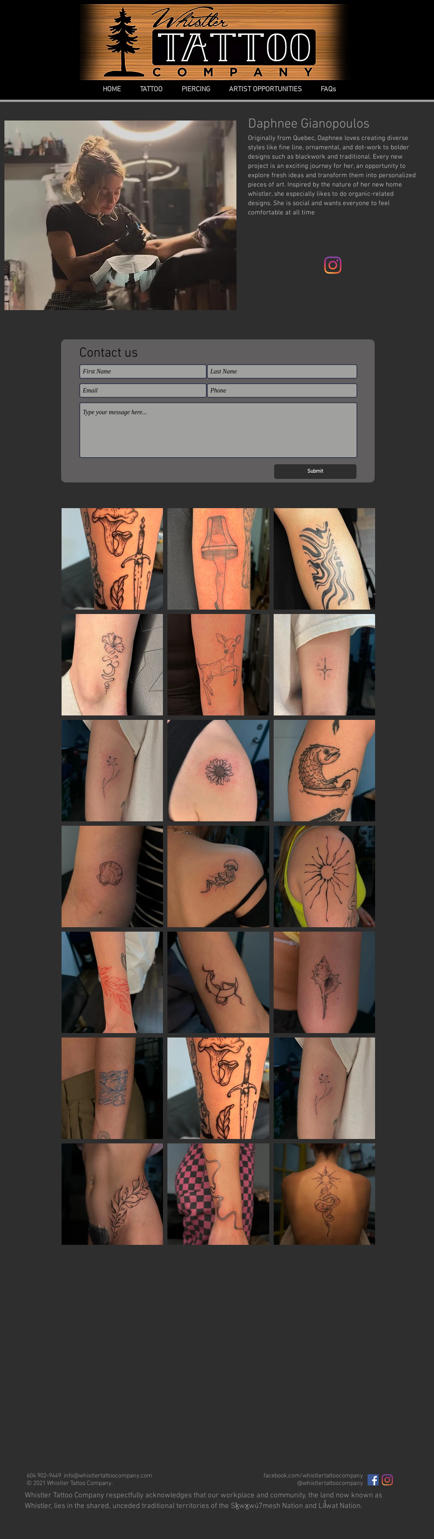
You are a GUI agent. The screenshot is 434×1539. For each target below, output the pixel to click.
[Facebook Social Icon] (373, 1479)
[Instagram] (332, 265)
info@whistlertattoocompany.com (108, 1476)
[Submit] (315, 471)
